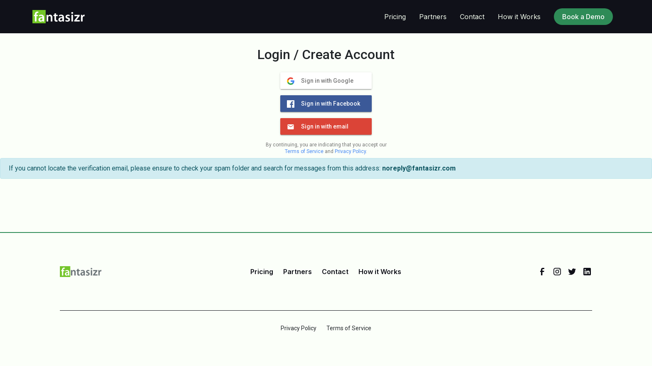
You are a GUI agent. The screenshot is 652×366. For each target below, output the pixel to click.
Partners (433, 16)
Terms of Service (304, 151)
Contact (472, 16)
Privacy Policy (350, 151)
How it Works (519, 16)
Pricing (395, 16)
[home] (59, 16)
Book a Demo (583, 16)
